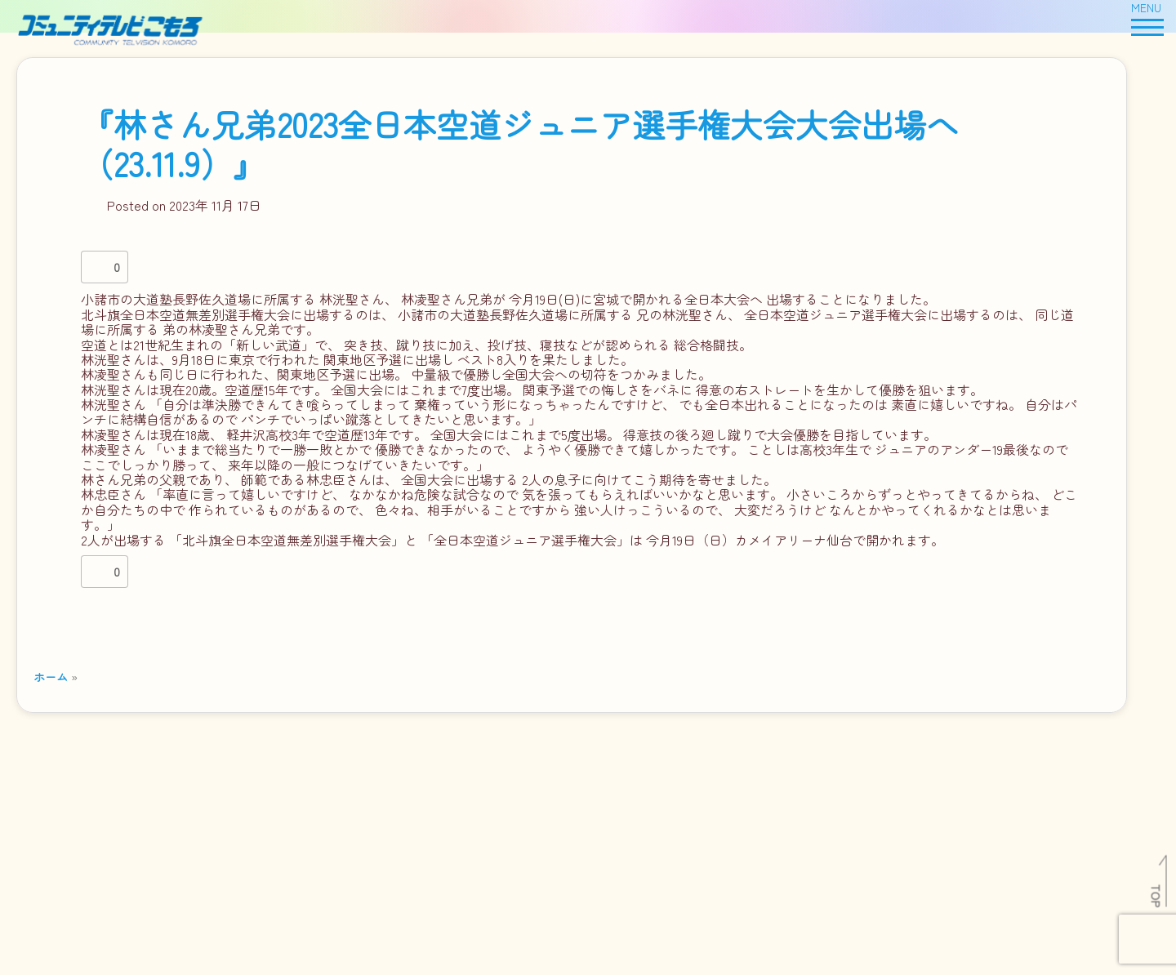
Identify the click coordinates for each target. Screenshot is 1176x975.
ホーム (50, 676)
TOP (1156, 895)
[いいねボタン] (97, 267)
